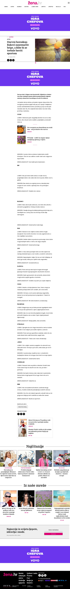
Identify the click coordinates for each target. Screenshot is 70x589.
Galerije (19, 6)
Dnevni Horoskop (22, 407)
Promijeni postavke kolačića (58, 586)
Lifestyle (50, 6)
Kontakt (24, 585)
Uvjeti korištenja (47, 586)
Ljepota (43, 6)
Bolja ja (58, 6)
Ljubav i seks (35, 6)
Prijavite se (53, 534)
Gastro (26, 6)
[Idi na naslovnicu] (35, 4)
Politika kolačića (39, 586)
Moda (6, 6)
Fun (64, 6)
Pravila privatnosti (30, 586)
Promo (29, 576)
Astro (12, 6)
